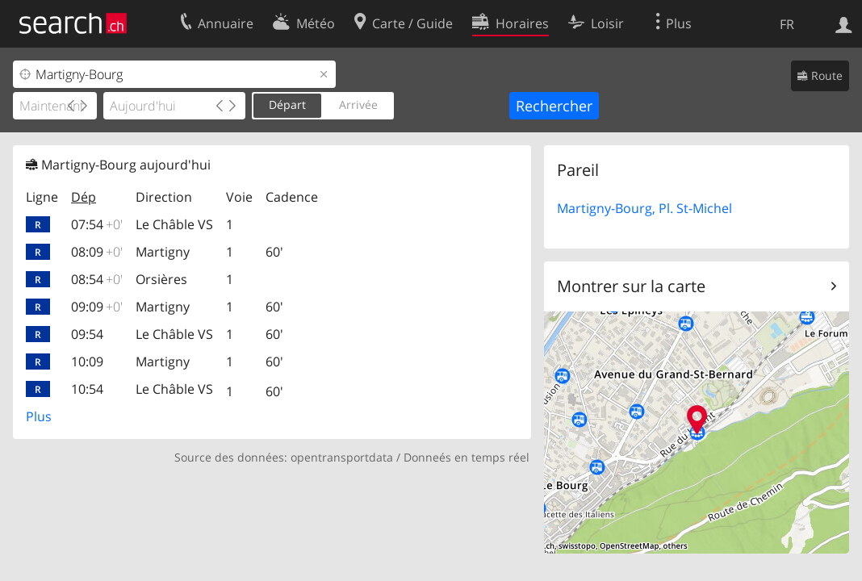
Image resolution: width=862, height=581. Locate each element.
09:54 (87, 334)
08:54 (97, 279)
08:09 (97, 252)
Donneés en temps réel (466, 457)
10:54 (87, 389)
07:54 (97, 224)
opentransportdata (342, 457)
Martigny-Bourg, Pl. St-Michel (644, 208)
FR (787, 24)
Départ (287, 104)
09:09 (97, 307)
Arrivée (358, 104)
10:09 (87, 361)
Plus (39, 416)
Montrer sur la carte (631, 286)
